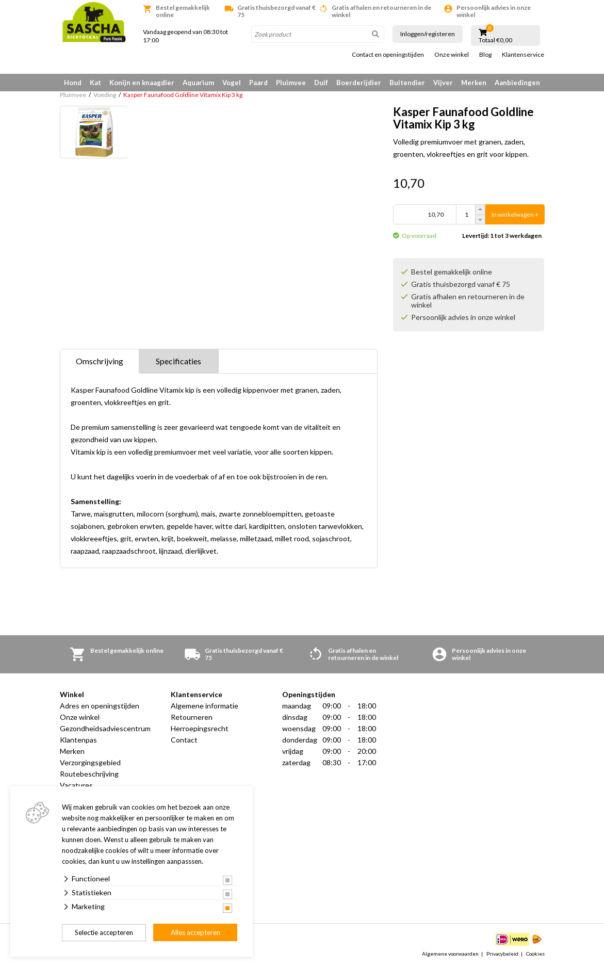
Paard (258, 82)
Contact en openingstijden (388, 55)
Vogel (231, 82)
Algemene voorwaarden (450, 953)
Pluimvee (291, 82)
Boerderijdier (358, 82)
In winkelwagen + (515, 214)
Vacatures (76, 785)
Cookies (535, 953)
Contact (184, 739)
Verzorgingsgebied (90, 762)
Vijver (443, 82)
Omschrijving (99, 361)
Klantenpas (78, 739)
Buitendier (407, 82)
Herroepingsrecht (199, 728)
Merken (473, 82)
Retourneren (192, 717)
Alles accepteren (195, 932)
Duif (321, 82)
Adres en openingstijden (99, 705)
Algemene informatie (204, 705)
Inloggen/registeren (427, 34)
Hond (72, 82)
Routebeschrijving (89, 773)
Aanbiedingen (517, 82)
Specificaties (178, 361)
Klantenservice (523, 55)
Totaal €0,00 (495, 40)
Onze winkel (451, 55)
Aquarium (198, 82)
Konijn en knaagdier (141, 82)
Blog (485, 55)
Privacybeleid (502, 953)
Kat (95, 82)
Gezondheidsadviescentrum (105, 728)
